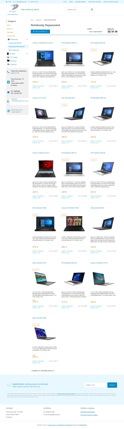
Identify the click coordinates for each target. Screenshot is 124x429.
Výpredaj (10, 32)
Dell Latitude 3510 (39, 263)
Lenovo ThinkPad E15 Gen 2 (42, 43)
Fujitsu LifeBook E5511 (41, 153)
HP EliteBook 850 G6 (98, 98)
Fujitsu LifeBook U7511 (99, 263)
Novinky (9, 29)
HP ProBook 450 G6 (98, 43)
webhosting (68, 425)
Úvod (9, 2)
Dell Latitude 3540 (39, 318)
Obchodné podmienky (94, 2)
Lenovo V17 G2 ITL (39, 98)
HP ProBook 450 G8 (98, 153)
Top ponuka (11, 36)
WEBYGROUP (83, 425)
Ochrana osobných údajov (110, 2)
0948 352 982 (34, 2)
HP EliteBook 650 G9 (69, 263)
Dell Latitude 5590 (39, 208)
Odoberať (112, 385)
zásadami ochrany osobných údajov (66, 393)
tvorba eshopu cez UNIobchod (56, 425)
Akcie (8, 25)
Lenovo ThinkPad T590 (70, 208)
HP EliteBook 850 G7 (69, 43)
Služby (71, 2)
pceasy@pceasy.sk (21, 2)
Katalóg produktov (80, 2)
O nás (65, 2)
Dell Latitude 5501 (68, 98)
